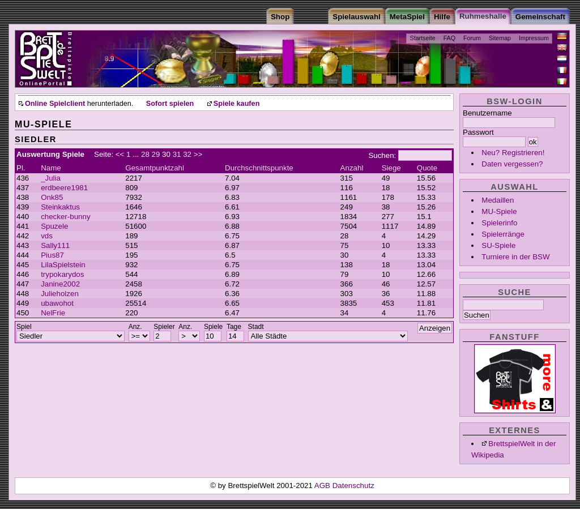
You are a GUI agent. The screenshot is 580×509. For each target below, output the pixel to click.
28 (145, 154)
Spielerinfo (499, 223)
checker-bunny (65, 216)
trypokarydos (62, 274)
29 (156, 154)
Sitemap (500, 38)
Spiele (213, 327)
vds (47, 236)
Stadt (256, 327)
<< (120, 154)
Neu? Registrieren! (512, 152)
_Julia (51, 178)
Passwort (478, 132)
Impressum (534, 38)
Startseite (423, 38)
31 (177, 154)
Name (51, 168)
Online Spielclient (55, 104)
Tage (234, 327)
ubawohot (57, 303)
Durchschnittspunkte (259, 168)
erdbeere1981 (64, 187)
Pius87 (52, 255)
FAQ (449, 38)
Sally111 (55, 245)
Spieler (163, 327)
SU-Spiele (498, 245)
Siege (391, 168)
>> (198, 154)
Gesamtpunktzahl (154, 168)
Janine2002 (60, 284)
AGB (323, 485)
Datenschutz (353, 485)
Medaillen (497, 200)
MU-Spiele (499, 211)
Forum (472, 38)
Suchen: (382, 155)
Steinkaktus (60, 207)
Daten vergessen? (512, 164)
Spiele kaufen (237, 104)
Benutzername (487, 113)
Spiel (24, 327)
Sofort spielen (170, 104)
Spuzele (54, 226)
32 (187, 154)
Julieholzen (60, 293)
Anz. (135, 327)
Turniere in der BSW (515, 257)
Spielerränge (502, 234)
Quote (427, 168)
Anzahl (352, 168)
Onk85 (52, 197)
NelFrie (53, 313)
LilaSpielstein (63, 264)
